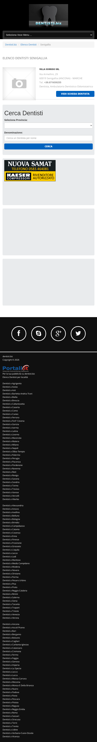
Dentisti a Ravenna (11, 468)
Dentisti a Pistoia (10, 702)
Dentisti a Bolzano (11, 637)
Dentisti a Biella (10, 397)
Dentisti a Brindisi (11, 522)
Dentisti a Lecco (10, 671)
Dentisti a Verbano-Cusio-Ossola (18, 733)
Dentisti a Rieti (9, 471)
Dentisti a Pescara (11, 699)
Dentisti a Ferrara (11, 417)
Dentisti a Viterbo (11, 499)
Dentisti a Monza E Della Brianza (18, 685)
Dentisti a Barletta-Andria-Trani (17, 393)
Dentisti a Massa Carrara (15, 678)
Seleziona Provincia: (16, 120)
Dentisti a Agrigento (12, 383)
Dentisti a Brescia (11, 400)
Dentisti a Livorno (11, 434)
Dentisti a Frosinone (12, 542)
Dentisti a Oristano (11, 573)
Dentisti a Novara (11, 570)
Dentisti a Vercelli (11, 495)
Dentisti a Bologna (11, 519)
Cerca (48, 146)
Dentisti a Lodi (9, 556)
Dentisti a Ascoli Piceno (14, 627)
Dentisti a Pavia (10, 695)
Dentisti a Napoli (10, 448)
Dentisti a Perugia (11, 458)
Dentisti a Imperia (11, 665)
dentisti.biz (8, 356)
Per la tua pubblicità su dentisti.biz (19, 373)
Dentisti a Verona (11, 617)
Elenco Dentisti (28, 44)
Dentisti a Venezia (11, 614)
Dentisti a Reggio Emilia (14, 709)
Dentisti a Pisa (9, 583)
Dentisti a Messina (11, 682)
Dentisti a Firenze (11, 539)
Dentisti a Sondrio (11, 482)
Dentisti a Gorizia (11, 424)
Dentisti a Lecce (10, 553)
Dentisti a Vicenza (11, 736)
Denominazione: (13, 132)
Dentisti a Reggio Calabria (15, 590)
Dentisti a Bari (9, 630)
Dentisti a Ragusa (11, 705)
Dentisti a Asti (9, 390)
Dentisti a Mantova (12, 560)
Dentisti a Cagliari (11, 641)
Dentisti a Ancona (11, 624)
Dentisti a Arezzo (11, 508)
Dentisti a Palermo (11, 454)
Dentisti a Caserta (11, 407)
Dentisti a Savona (11, 478)
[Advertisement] (30, 231)
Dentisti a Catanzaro (12, 648)
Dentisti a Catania (11, 529)
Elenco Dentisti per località (15, 377)
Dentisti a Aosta (10, 386)
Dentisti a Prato (10, 587)
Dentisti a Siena (10, 600)
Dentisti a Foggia (10, 658)
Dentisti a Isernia (11, 427)
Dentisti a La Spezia (12, 668)
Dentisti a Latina (10, 431)
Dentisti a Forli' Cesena (13, 420)
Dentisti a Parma (10, 577)
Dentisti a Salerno (11, 597)
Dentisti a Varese (11, 492)
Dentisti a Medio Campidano (16, 563)
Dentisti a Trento (10, 726)
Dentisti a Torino (10, 485)
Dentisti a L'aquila (11, 549)
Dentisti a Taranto (11, 604)
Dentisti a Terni (10, 722)
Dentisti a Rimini (10, 594)
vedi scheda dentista (75, 93)
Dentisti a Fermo (10, 654)
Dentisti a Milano (11, 444)
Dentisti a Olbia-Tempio (14, 451)
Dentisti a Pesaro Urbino (14, 580)
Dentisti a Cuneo (10, 414)
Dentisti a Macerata (12, 437)
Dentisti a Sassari (11, 716)
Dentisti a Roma (10, 712)
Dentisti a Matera (11, 441)
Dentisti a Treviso (11, 489)
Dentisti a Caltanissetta (14, 403)
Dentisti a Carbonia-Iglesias (16, 644)
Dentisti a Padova (11, 692)
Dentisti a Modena (11, 566)
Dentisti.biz (11, 44)
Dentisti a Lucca (10, 675)
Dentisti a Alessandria (13, 505)
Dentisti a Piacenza (12, 461)
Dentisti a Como (10, 410)
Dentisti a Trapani (11, 607)
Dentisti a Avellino (11, 512)
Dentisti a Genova (11, 661)
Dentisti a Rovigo (10, 475)
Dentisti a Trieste (11, 611)
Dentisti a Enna (10, 536)
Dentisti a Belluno (11, 515)
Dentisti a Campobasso (14, 525)
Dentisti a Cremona (12, 651)
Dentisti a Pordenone (13, 465)
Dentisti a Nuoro (10, 688)
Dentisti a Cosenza (11, 532)
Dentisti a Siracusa (11, 719)
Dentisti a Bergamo (12, 634)
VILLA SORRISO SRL (49, 69)
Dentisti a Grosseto (12, 546)
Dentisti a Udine (10, 729)
